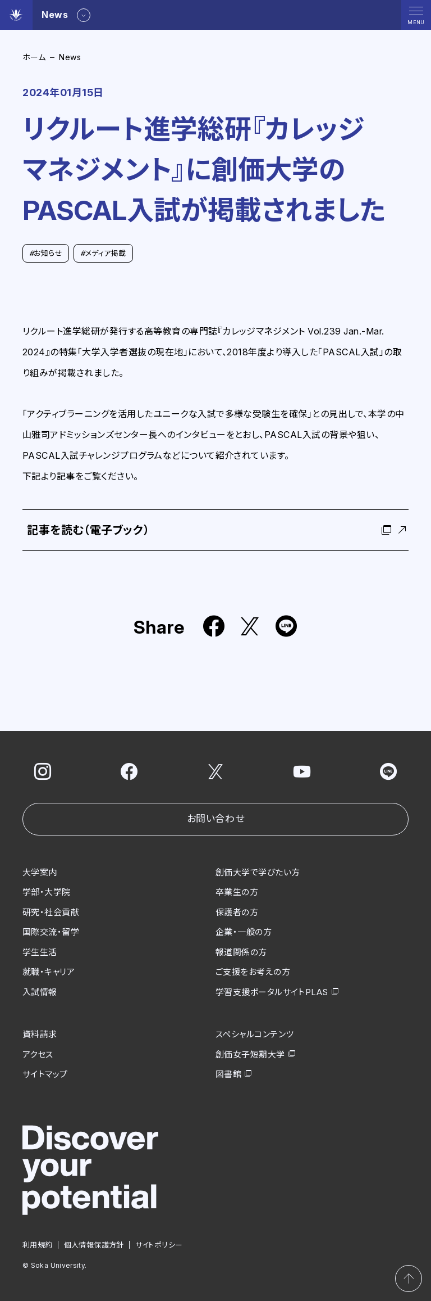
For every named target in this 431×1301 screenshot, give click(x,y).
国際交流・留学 (50, 932)
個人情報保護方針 (94, 1244)
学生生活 (39, 951)
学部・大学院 (46, 892)
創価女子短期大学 (250, 1054)
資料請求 (39, 1034)
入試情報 (39, 991)
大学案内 (39, 871)
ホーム (33, 57)
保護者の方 (237, 911)
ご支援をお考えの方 (253, 971)
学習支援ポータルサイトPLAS (272, 991)
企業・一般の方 (244, 932)
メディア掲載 (103, 253)
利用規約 (37, 1244)
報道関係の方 (241, 951)
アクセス (37, 1054)
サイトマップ (45, 1074)
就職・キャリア (48, 971)
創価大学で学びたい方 (258, 871)
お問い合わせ (215, 818)
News (70, 57)
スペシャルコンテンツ (255, 1034)
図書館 (228, 1074)
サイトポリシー (159, 1244)
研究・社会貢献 (50, 911)
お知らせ (45, 253)
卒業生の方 (237, 892)
